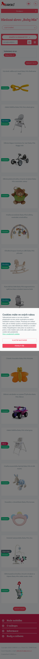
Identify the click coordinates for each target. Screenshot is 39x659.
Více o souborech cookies (10, 334)
